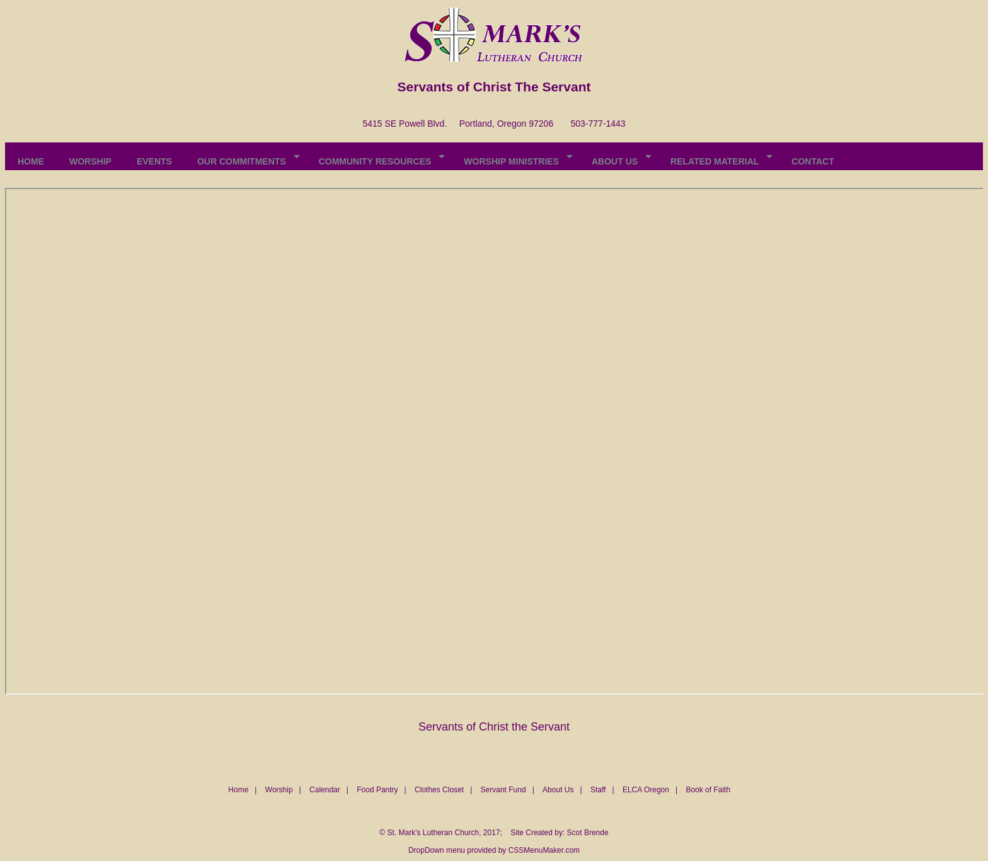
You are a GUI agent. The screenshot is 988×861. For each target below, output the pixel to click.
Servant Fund (503, 789)
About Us (558, 789)
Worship (279, 789)
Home (238, 789)
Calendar (324, 789)
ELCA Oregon (646, 789)
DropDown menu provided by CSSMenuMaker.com (494, 850)
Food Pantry (377, 789)
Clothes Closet (439, 789)
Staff (598, 789)
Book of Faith (708, 789)
